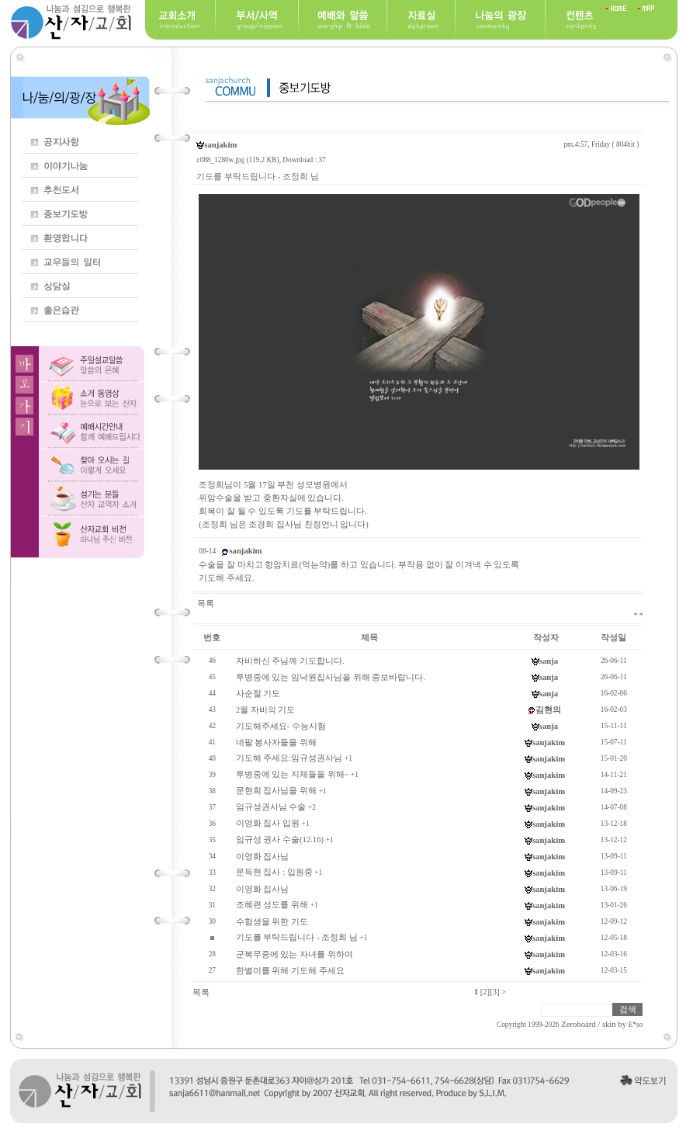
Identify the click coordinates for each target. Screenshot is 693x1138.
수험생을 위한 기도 (272, 922)
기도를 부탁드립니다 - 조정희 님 (297, 937)
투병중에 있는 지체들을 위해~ (292, 774)
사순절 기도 (258, 693)
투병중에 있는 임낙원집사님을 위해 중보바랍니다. (330, 677)
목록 (205, 603)
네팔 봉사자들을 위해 (276, 742)
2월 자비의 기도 (266, 710)
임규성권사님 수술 (271, 807)
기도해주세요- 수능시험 (281, 726)
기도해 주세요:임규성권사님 (289, 758)
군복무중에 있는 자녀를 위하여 (294, 954)
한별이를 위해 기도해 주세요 (290, 970)
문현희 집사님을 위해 (276, 790)
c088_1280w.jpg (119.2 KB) (237, 160)
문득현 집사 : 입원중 (274, 872)
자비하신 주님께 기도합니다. (290, 661)
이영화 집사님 (262, 856)
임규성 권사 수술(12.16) (280, 839)
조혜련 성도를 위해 (272, 904)
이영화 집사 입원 (268, 823)
